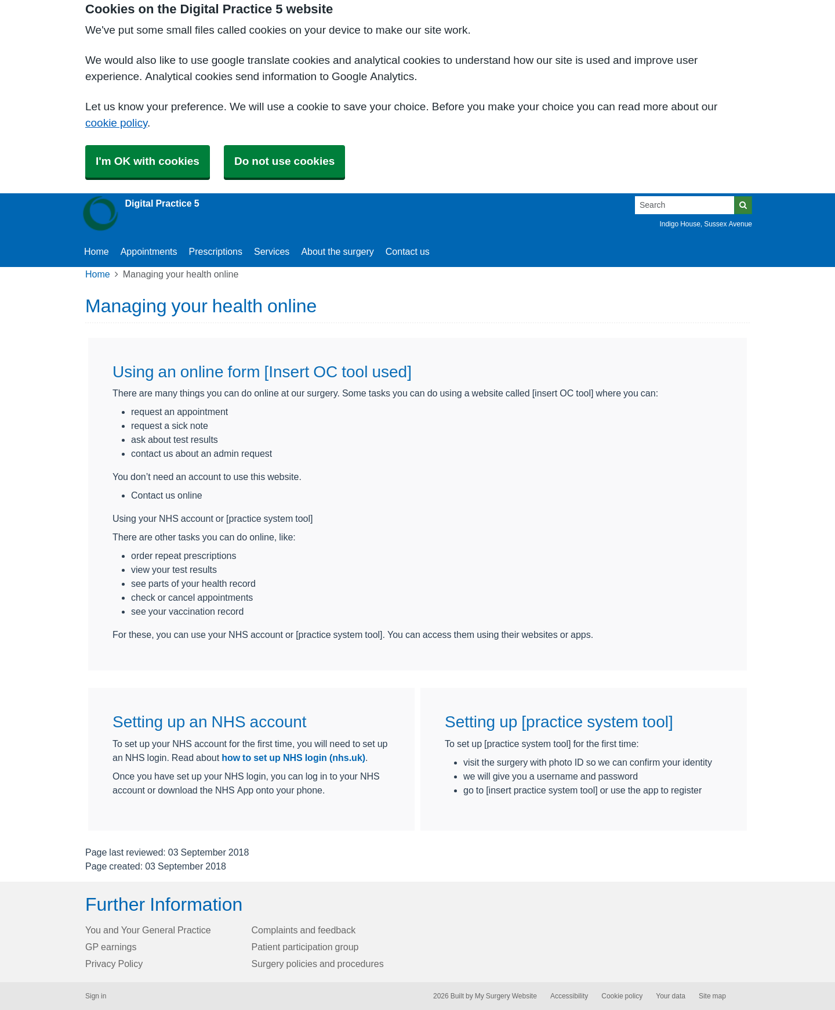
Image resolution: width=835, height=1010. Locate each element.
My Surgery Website (506, 996)
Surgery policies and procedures (318, 963)
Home (97, 274)
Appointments (149, 251)
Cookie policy (621, 996)
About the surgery (337, 251)
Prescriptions (215, 251)
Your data (670, 996)
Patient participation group (305, 946)
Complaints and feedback (304, 930)
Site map (712, 996)
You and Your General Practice (148, 930)
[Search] (685, 205)
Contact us (408, 251)
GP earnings (111, 946)
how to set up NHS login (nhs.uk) (293, 757)
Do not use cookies (284, 161)
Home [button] (96, 251)
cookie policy (116, 122)
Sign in (95, 996)
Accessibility (569, 996)
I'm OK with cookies (147, 161)
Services (271, 251)
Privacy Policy (114, 963)
